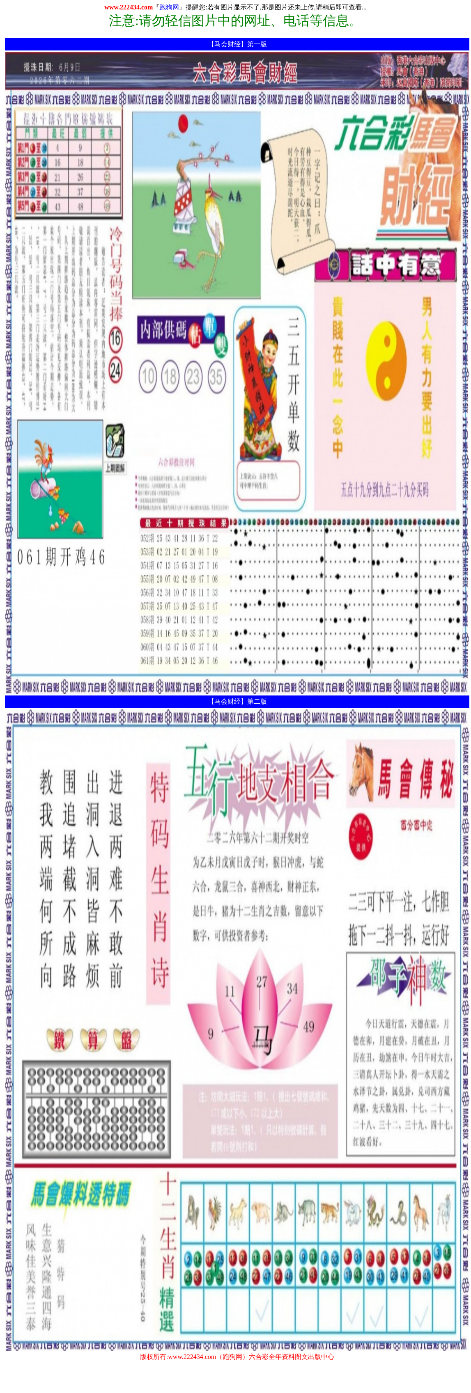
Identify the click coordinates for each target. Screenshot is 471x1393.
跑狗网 (169, 7)
